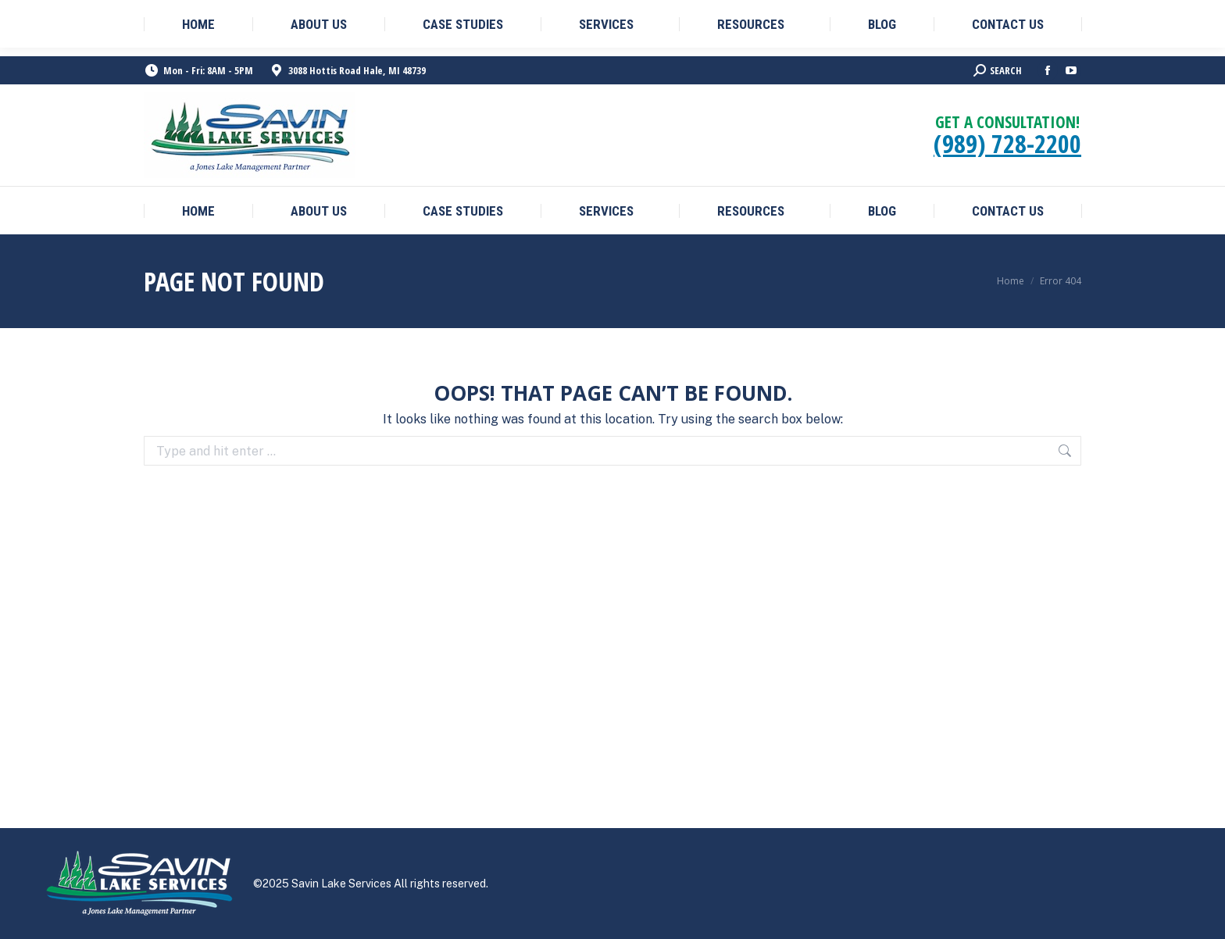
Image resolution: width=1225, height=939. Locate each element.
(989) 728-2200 (1007, 143)
